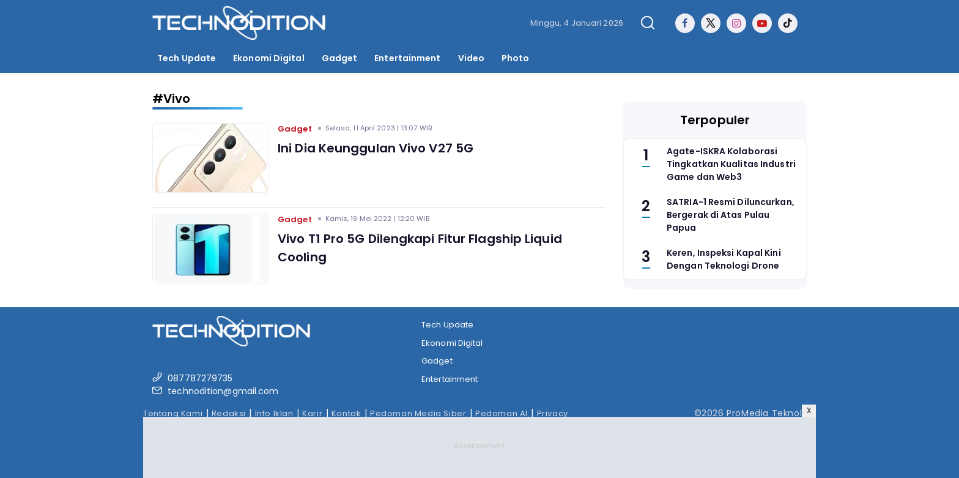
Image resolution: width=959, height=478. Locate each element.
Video (471, 58)
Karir (312, 413)
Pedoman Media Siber (418, 413)
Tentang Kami (172, 413)
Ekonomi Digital (269, 58)
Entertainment (407, 58)
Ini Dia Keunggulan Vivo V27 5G (375, 148)
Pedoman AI (501, 413)
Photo (516, 58)
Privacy (552, 413)
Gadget (340, 58)
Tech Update (186, 58)
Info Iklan (274, 413)
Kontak (346, 413)
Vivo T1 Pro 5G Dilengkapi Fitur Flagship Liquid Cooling (420, 248)
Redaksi (229, 413)
